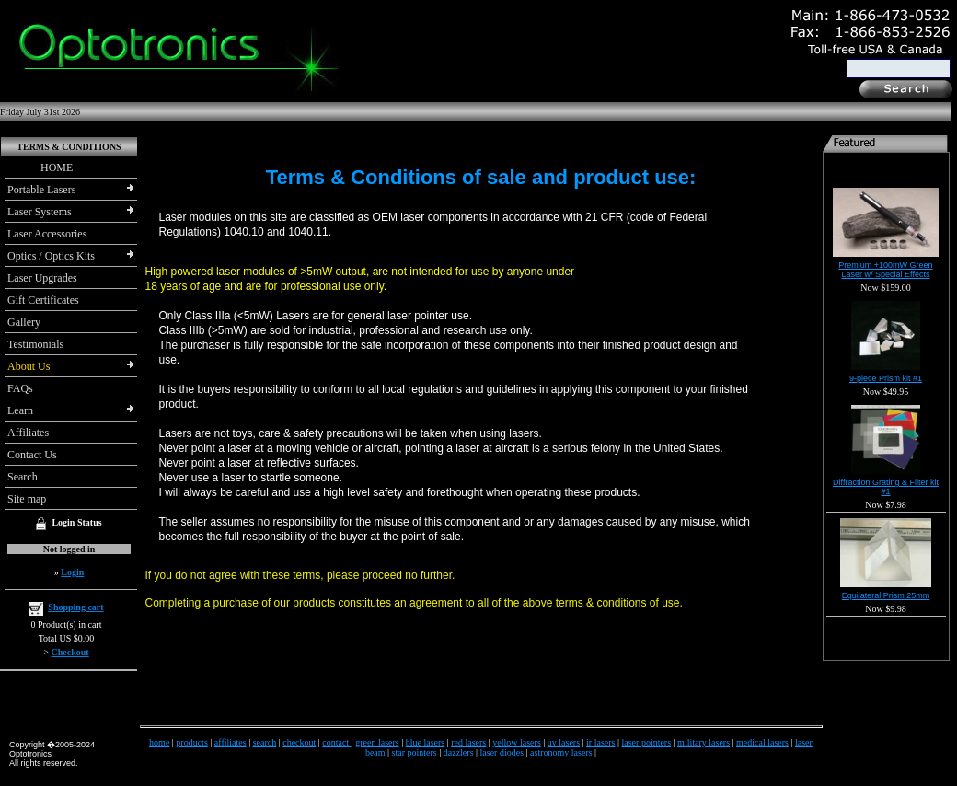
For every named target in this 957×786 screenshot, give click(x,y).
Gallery (23, 322)
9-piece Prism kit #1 (885, 378)
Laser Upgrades (42, 278)
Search (22, 476)
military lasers (703, 742)
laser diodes (502, 752)
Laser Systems (39, 211)
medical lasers (762, 742)
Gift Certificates (43, 300)
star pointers (414, 752)
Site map (26, 498)
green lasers (376, 742)
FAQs (20, 388)
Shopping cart (75, 607)
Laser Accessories (46, 233)
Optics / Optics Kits (51, 255)
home (159, 742)
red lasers (468, 742)
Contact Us (32, 454)
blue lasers (425, 742)
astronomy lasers (561, 752)
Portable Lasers (41, 189)
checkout (299, 742)
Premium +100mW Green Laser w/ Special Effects (885, 269)
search (265, 742)
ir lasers (600, 742)
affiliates (230, 742)
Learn (20, 410)
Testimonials (35, 344)
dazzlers (459, 752)
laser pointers (647, 742)
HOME (40, 167)
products (191, 742)
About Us (28, 366)
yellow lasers (516, 742)
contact (336, 742)
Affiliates (28, 432)
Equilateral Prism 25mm (886, 595)
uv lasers (564, 742)
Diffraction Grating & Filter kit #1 (886, 487)
